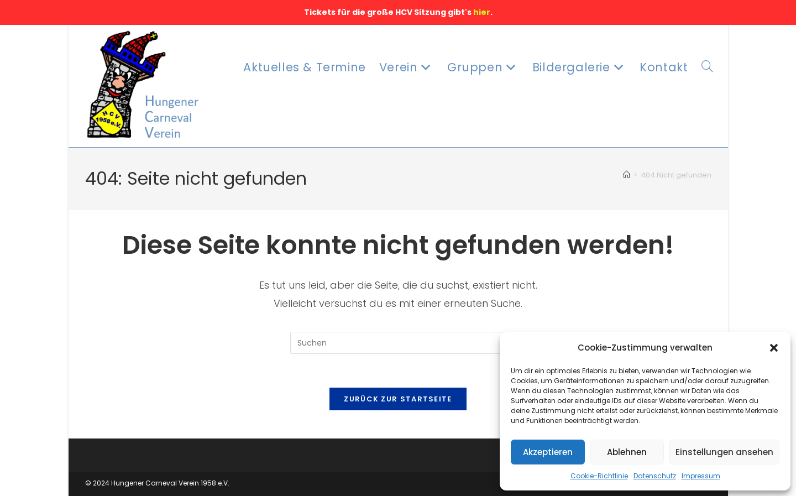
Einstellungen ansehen (724, 452)
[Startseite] (626, 175)
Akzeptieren (548, 452)
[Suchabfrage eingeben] (398, 343)
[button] (773, 347)
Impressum (701, 476)
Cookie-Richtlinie (599, 476)
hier (481, 12)
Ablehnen (627, 452)
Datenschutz (654, 476)
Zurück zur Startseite (398, 399)
